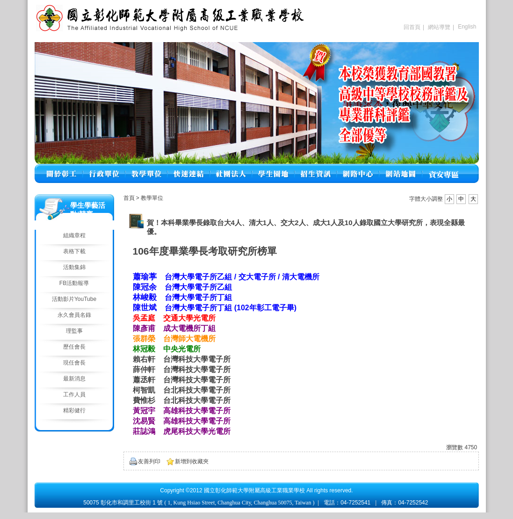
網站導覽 (439, 27)
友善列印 (149, 461)
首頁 (129, 198)
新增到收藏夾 (192, 461)
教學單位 (152, 198)
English (467, 26)
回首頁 (412, 27)
